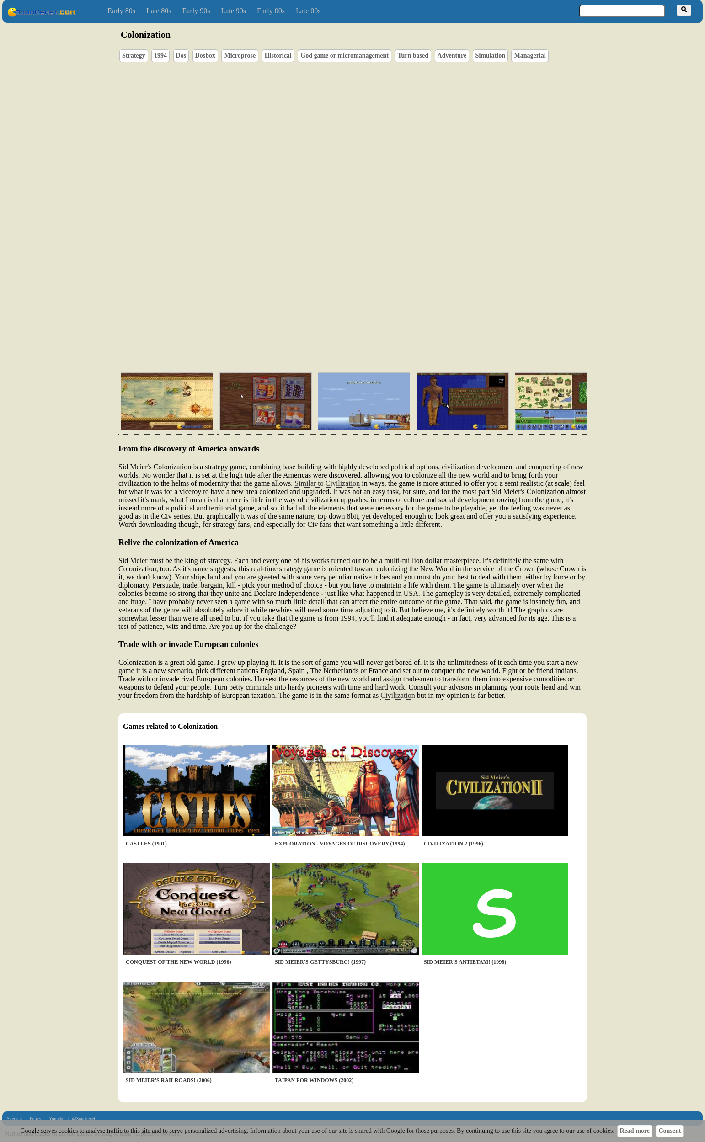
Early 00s (271, 11)
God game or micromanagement (344, 55)
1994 (160, 55)
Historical (278, 55)
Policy (36, 1118)
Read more (635, 1130)
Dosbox (205, 55)
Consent (669, 1130)
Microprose (240, 55)
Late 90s (233, 11)
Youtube (56, 1118)
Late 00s (308, 11)
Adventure (452, 55)
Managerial (529, 55)
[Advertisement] (378, 322)
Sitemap (14, 1118)
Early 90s (196, 11)
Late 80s (158, 11)
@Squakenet (83, 1118)
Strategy (133, 55)
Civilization (397, 695)
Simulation (490, 55)
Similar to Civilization (327, 483)
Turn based (413, 55)
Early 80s (121, 11)
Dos (181, 55)
